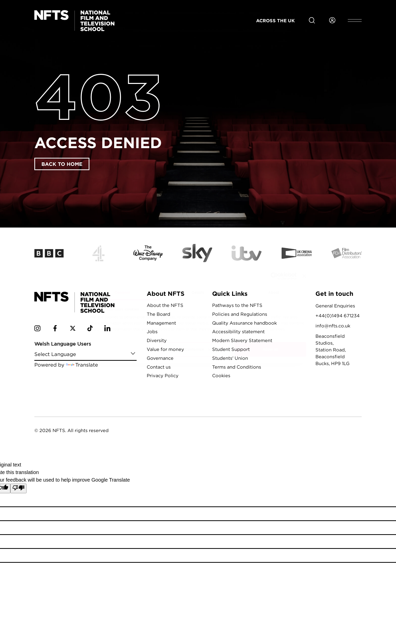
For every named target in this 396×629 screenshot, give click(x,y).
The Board (158, 314)
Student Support (231, 349)
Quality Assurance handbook (244, 323)
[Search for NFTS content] (311, 20)
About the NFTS (165, 305)
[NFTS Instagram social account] (37, 329)
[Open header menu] (355, 20)
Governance (160, 358)
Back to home (61, 164)
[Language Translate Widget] (85, 354)
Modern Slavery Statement (242, 340)
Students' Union (230, 358)
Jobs (152, 331)
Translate (82, 364)
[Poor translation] (18, 488)
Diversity (157, 340)
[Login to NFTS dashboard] (332, 20)
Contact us (159, 367)
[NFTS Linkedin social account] (107, 329)
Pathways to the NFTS (237, 305)
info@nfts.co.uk (332, 325)
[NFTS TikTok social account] (90, 329)
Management (161, 323)
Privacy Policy (163, 375)
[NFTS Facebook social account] (55, 329)
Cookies (221, 375)
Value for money (165, 349)
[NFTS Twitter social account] (73, 329)
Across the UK (275, 20)
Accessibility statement (238, 331)
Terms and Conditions (236, 367)
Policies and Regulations (239, 314)
